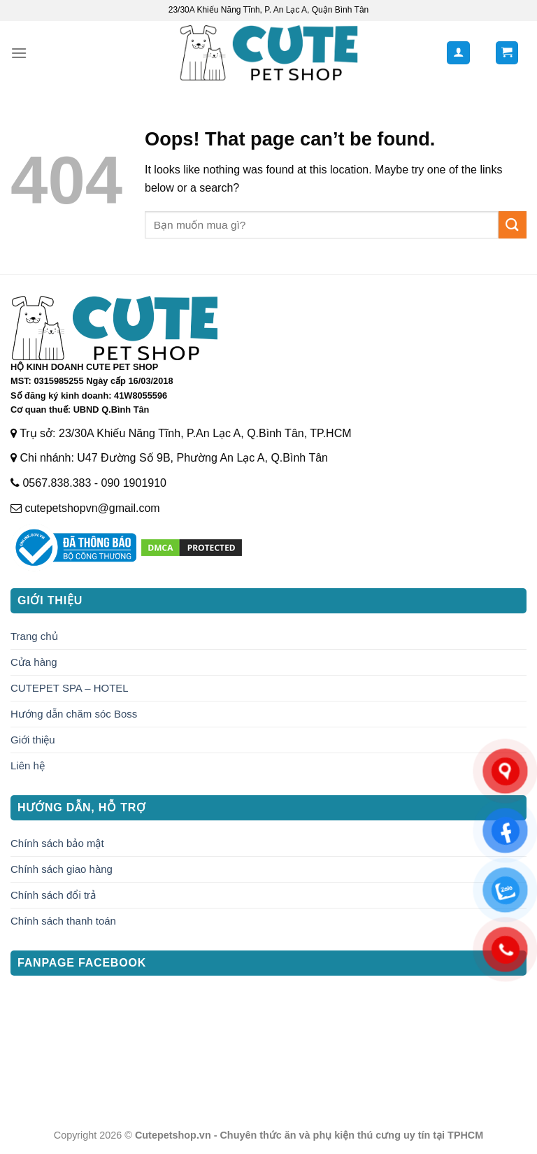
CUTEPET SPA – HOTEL (69, 688)
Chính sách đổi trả (53, 895)
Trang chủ (34, 636)
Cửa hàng (33, 662)
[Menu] (18, 53)
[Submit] (513, 224)
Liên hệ (27, 765)
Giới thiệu (32, 740)
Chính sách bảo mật (57, 843)
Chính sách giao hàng (61, 869)
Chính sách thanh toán (63, 921)
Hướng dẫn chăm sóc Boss (73, 714)
